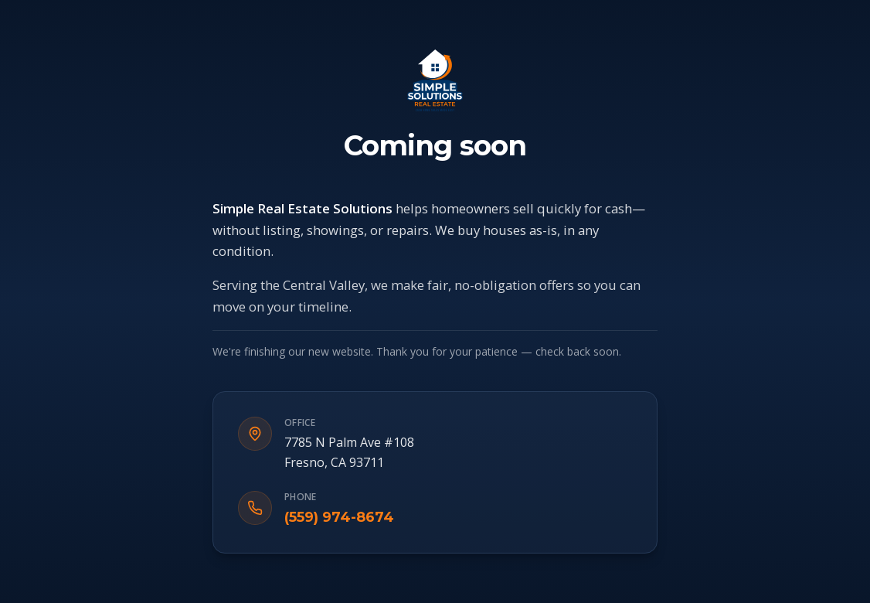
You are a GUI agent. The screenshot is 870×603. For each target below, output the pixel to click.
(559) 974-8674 (339, 517)
